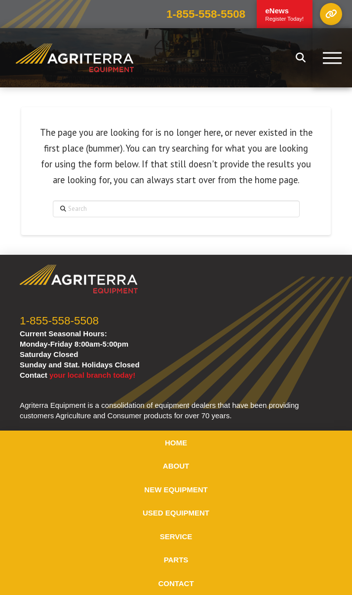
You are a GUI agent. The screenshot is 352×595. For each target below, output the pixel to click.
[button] (331, 14)
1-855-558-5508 (205, 14)
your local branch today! (92, 375)
